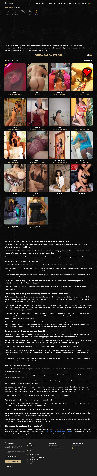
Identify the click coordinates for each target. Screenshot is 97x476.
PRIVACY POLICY (34, 459)
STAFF (30, 450)
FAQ (30, 452)
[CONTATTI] (76, 3)
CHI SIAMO (32, 446)
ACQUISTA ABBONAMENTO (12, 461)
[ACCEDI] (84, 3)
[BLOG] (44, 3)
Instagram (76, 448)
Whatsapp (54, 446)
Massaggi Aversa (64, 432)
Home (6, 7)
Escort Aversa (51, 432)
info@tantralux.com (57, 448)
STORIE (31, 448)
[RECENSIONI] (58, 3)
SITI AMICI (32, 461)
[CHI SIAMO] (67, 3)
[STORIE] (50, 3)
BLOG (30, 464)
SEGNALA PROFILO (34, 455)
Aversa (11, 7)
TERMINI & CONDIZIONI (36, 457)
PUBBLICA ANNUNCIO (12, 456)
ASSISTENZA (10, 466)
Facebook (76, 446)
